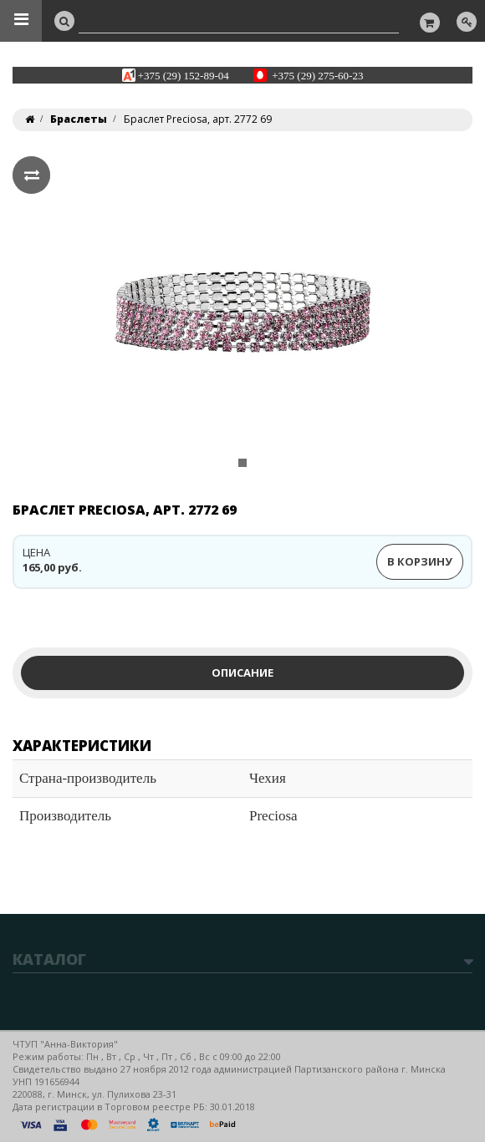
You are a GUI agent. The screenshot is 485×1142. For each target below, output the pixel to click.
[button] (44, 323)
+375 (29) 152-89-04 (183, 75)
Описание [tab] (242, 672)
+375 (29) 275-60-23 (317, 75)
